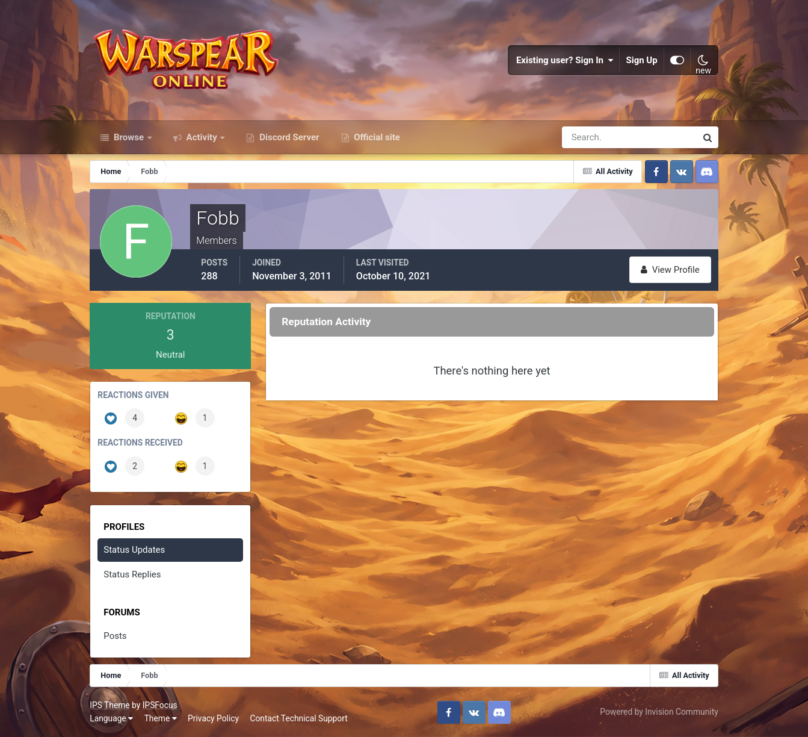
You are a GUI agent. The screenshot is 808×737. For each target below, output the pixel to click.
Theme (160, 718)
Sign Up (641, 60)
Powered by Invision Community (659, 712)
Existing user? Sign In (565, 60)
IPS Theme (109, 705)
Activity (202, 137)
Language (111, 718)
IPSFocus (160, 705)
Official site (376, 137)
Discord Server (288, 137)
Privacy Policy (213, 718)
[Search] (588, 137)
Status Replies (132, 574)
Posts (114, 635)
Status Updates (134, 549)
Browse (128, 137)
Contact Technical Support (298, 718)
